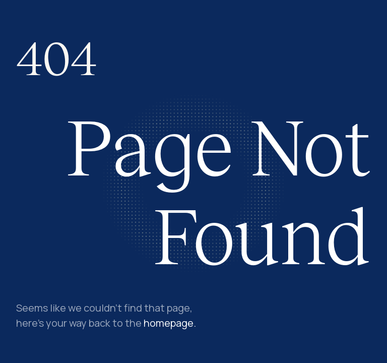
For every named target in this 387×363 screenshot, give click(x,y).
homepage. (170, 323)
